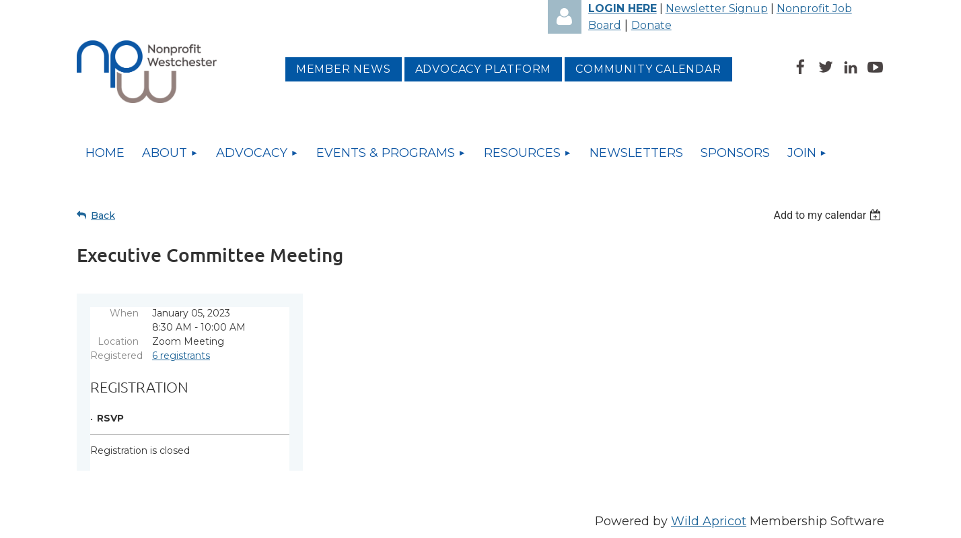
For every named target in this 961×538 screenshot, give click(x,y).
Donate (651, 25)
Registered (114, 355)
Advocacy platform (483, 69)
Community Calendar (648, 69)
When (124, 313)
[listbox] (828, 215)
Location (118, 341)
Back (103, 215)
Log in (564, 17)
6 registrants (181, 355)
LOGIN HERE (622, 8)
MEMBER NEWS (343, 69)
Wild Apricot (708, 521)
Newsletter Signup (717, 8)
